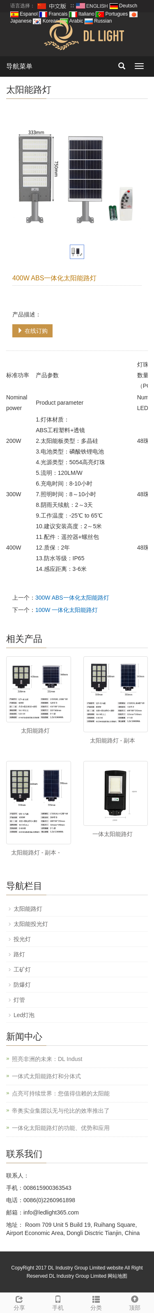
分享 (19, 1302)
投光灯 (22, 939)
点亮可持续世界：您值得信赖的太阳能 (61, 1093)
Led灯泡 (24, 1015)
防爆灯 (22, 984)
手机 (58, 1302)
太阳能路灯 (35, 730)
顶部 (134, 1302)
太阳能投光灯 (31, 924)
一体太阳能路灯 (112, 834)
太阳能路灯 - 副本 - (35, 852)
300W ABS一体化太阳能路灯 (72, 597)
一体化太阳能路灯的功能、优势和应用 (61, 1128)
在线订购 (32, 331)
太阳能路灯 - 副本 (112, 740)
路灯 (19, 954)
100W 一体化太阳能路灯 (66, 610)
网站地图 (117, 1276)
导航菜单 (19, 66)
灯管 (19, 1000)
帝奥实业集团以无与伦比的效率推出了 (61, 1110)
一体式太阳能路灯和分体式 (46, 1076)
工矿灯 (22, 969)
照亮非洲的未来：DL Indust (47, 1059)
